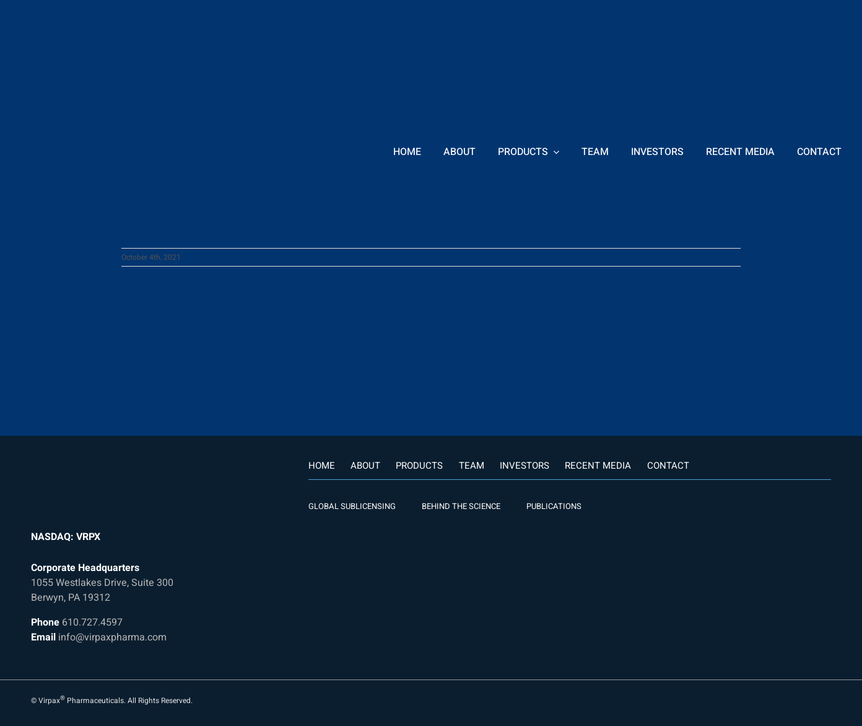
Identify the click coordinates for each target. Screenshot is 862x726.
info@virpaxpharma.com (112, 637)
